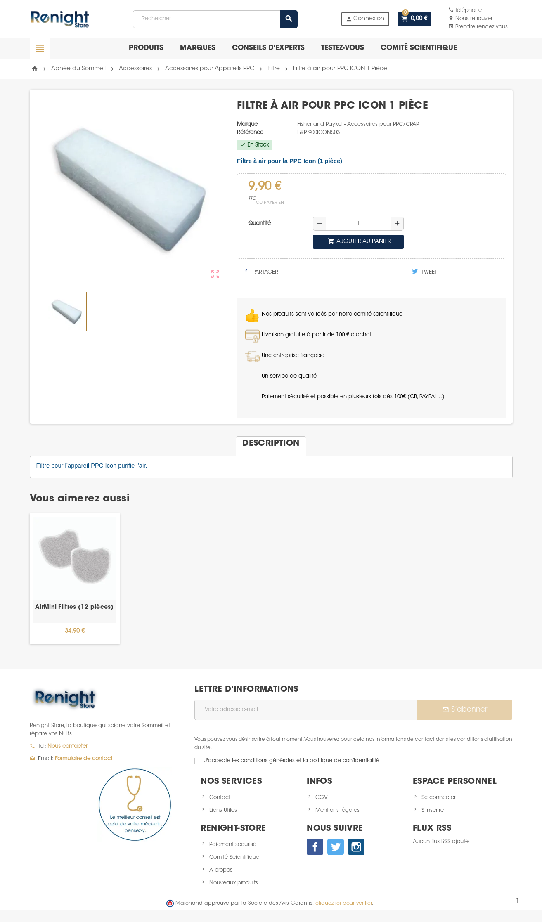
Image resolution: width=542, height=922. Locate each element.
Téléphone (465, 10)
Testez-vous (342, 48)
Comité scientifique (419, 48)
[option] (75, 578)
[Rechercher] (215, 19)
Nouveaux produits (233, 883)
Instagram (356, 847)
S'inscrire (432, 810)
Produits (146, 48)
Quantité (259, 223)
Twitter (335, 847)
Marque (247, 124)
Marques (197, 48)
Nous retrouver (470, 18)
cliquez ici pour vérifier (343, 903)
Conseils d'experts (268, 48)
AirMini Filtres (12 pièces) (74, 607)
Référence (250, 132)
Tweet (424, 271)
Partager (260, 271)
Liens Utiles (223, 810)
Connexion (365, 19)
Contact (219, 797)
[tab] (271, 442)
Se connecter (438, 797)
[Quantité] (358, 223)
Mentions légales (337, 810)
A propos (220, 870)
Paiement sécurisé (232, 844)
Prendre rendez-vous (478, 27)
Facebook (315, 847)
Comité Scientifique (234, 857)
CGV (321, 797)
